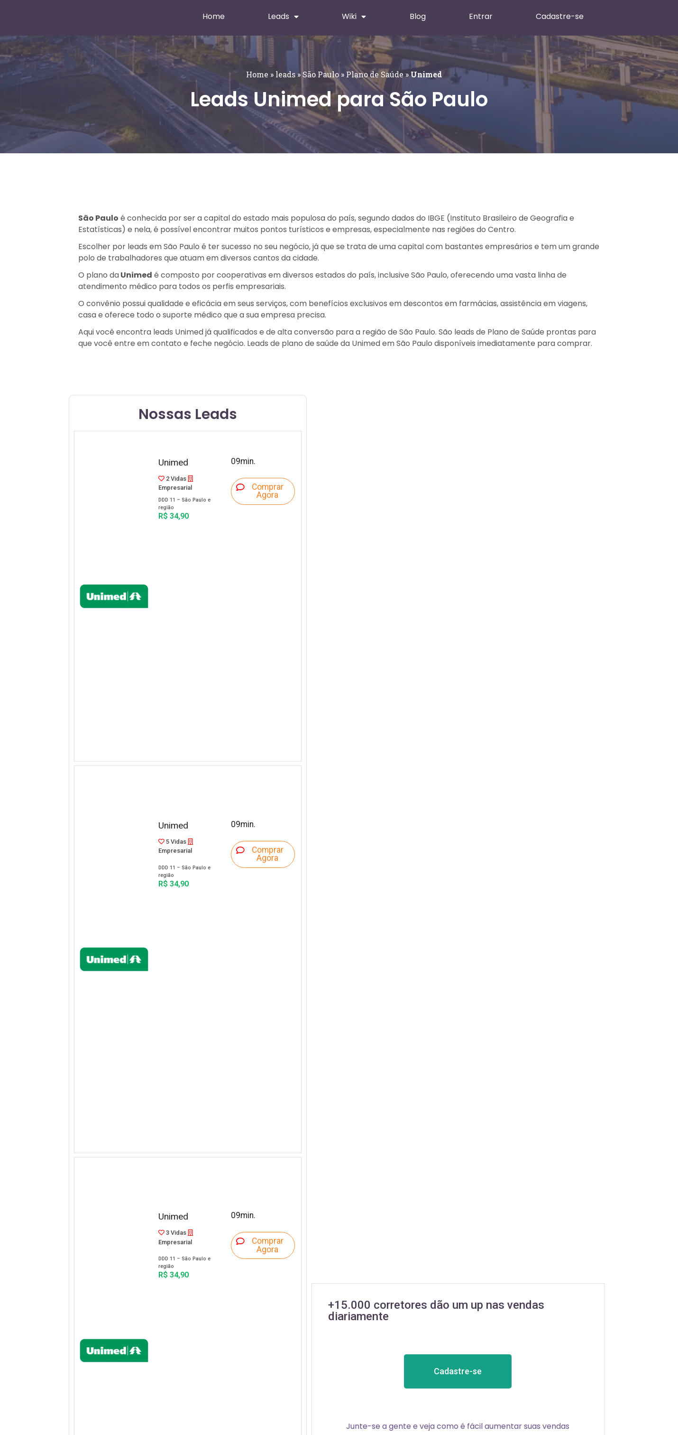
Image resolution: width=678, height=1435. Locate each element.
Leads (283, 16)
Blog (418, 16)
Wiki (354, 16)
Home (213, 16)
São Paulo (320, 74)
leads (285, 74)
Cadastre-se (560, 16)
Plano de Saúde (374, 74)
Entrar (481, 16)
